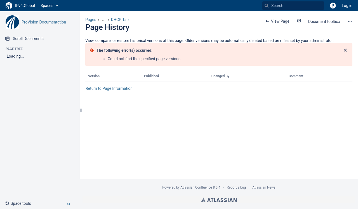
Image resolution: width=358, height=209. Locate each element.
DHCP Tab (120, 19)
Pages (90, 19)
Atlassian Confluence (196, 187)
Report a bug (236, 187)
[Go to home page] (20, 5)
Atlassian (219, 199)
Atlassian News (263, 187)
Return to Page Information (109, 88)
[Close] (345, 50)
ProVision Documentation (44, 22)
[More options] (350, 21)
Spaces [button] (47, 5)
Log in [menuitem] (347, 5)
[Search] (266, 5)
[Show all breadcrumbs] (103, 19)
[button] (333, 5)
